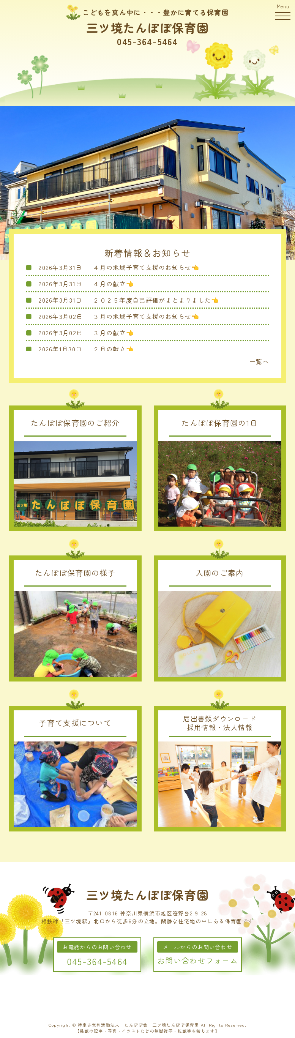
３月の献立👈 (113, 332)
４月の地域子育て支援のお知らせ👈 (146, 267)
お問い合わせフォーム (197, 960)
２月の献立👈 (113, 348)
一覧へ (259, 361)
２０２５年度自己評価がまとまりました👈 (156, 299)
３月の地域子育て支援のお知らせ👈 (146, 316)
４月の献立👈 (113, 283)
